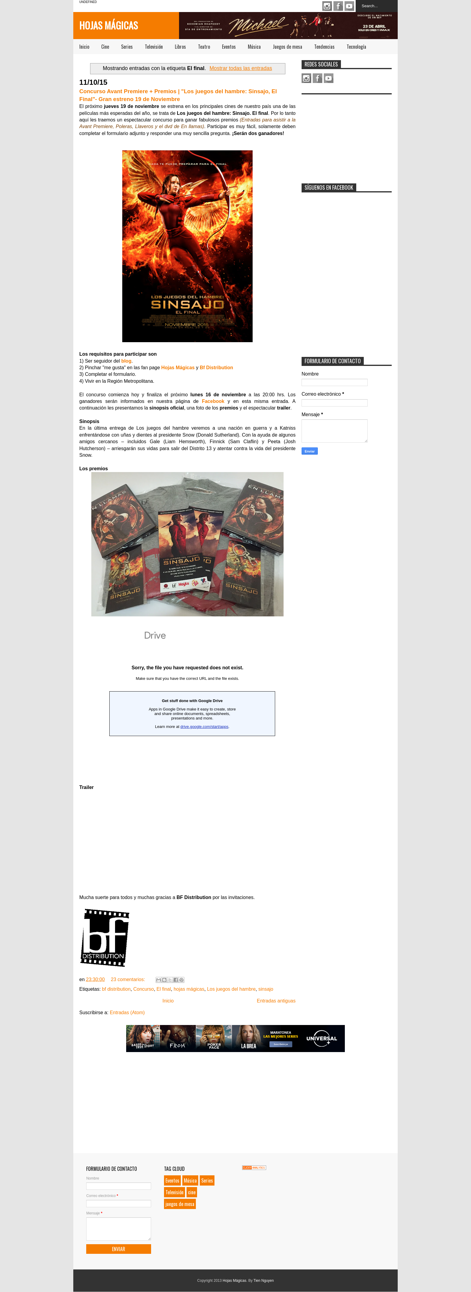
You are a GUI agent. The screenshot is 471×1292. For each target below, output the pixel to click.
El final (163, 989)
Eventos (229, 46)
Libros (180, 46)
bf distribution (116, 989)
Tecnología (356, 46)
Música (254, 46)
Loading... (187, 700)
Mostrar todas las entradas (240, 68)
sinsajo (265, 989)
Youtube (349, 6)
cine (192, 1192)
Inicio (84, 46)
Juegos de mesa (287, 46)
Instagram (327, 6)
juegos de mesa (180, 1204)
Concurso (143, 989)
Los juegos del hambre (231, 989)
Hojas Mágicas (108, 25)
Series (127, 46)
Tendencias (324, 46)
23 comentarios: (128, 979)
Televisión (154, 46)
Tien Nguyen (264, 1280)
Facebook (338, 6)
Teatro (204, 46)
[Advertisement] (347, 135)
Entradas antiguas (276, 1000)
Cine (105, 46)
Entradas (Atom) (127, 1012)
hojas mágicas (189, 989)
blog (126, 361)
